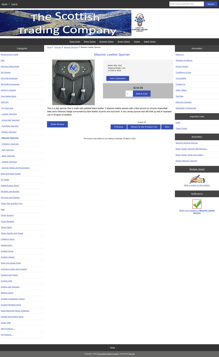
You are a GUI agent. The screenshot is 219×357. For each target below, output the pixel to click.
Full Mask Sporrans (10, 126)
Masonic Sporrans (71, 47)
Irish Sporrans (7, 150)
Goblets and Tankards (10, 287)
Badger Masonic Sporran (186, 161)
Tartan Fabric (6, 227)
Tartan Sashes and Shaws (12, 233)
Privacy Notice (182, 66)
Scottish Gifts (6, 281)
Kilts (2, 60)
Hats (3, 209)
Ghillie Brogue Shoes (10, 185)
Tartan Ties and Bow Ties (11, 203)
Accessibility (181, 78)
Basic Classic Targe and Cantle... (190, 155)
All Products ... (7, 334)
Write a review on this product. (197, 180)
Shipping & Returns (184, 60)
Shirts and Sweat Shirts (11, 263)
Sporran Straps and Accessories (15, 168)
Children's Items (8, 239)
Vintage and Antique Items (12, 317)
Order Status (181, 90)
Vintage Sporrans (9, 162)
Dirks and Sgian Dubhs (11, 174)
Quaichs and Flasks (9, 275)
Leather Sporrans (9, 114)
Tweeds (137, 42)
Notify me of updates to (197, 206)
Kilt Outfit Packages (9, 78)
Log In (14, 4)
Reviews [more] (197, 169)
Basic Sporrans (8, 156)
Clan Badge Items (8, 96)
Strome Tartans (124, 42)
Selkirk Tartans (150, 42)
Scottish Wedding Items (11, 305)
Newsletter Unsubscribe (186, 108)
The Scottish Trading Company (108, 354)
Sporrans (57, 47)
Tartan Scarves (7, 215)
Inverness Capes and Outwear (14, 269)
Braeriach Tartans (106, 42)
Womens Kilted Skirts (10, 66)
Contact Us (180, 84)
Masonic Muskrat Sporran (187, 143)
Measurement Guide (9, 54)
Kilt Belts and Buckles (10, 191)
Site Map (179, 96)
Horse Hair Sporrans (10, 120)
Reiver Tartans (90, 42)
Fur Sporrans (7, 108)
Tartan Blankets (7, 221)
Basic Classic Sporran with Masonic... (192, 149)
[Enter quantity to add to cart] (129, 94)
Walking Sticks (7, 293)
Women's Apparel (8, 90)
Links (178, 122)
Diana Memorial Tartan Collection (15, 311)
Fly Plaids (5, 180)
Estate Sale (6, 323)
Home (4, 4)
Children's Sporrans (10, 144)
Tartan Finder (74, 42)
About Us (180, 54)
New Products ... (8, 329)
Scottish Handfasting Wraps (13, 299)
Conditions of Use (183, 72)
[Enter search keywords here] (186, 4)
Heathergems (6, 245)
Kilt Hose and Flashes (10, 197)
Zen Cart (132, 354)
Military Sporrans (8, 132)
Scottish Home (7, 251)
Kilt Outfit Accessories (10, 84)
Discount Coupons (183, 102)
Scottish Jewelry (8, 257)
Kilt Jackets (5, 72)
